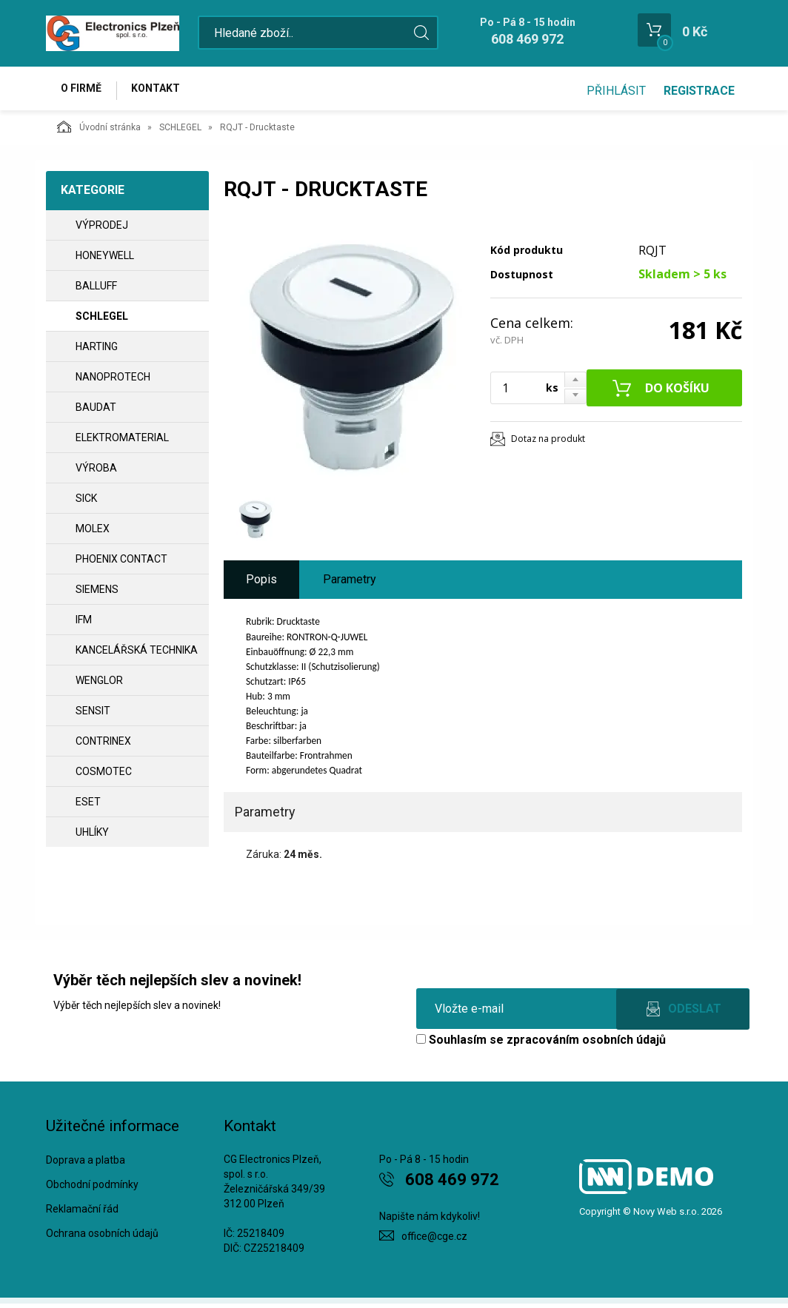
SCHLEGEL (180, 131)
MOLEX (93, 532)
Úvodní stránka (99, 130)
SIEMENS (97, 593)
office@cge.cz (434, 1240)
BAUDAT (96, 411)
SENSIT (93, 714)
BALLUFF (96, 289)
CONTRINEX (103, 745)
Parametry (349, 583)
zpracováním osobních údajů (586, 1043)
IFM (84, 623)
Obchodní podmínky (92, 1189)
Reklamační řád (82, 1212)
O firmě (83, 90)
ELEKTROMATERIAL (122, 441)
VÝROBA (96, 471)
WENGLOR (99, 684)
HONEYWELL (105, 259)
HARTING (97, 350)
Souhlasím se (541, 1043)
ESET (88, 805)
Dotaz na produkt (548, 442)
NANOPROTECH (113, 380)
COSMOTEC (104, 775)
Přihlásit (616, 91)
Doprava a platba (85, 1164)
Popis (261, 583)
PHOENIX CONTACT (121, 563)
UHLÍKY (92, 836)
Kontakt (161, 90)
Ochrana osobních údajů (102, 1237)
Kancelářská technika (137, 654)
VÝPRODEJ (102, 229)
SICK (86, 502)
